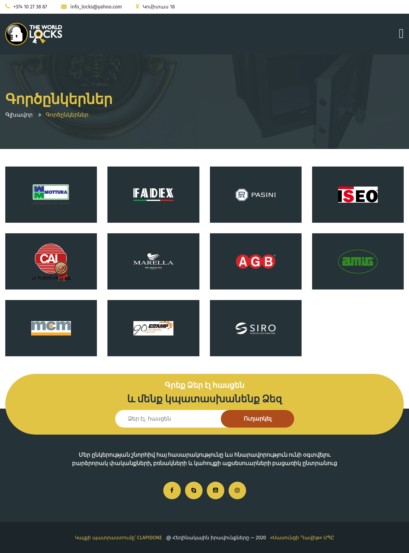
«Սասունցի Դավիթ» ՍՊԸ (302, 538)
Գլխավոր (19, 114)
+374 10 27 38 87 (30, 7)
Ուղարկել (257, 418)
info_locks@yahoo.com (96, 7)
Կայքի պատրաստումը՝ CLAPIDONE (118, 538)
